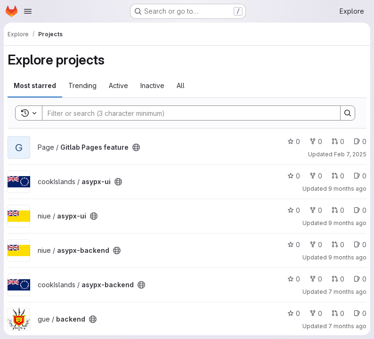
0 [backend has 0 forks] (315, 313)
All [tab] (181, 85)
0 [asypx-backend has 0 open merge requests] (338, 245)
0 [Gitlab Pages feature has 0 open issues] (360, 141)
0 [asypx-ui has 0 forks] (315, 176)
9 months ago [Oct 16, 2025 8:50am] (347, 188)
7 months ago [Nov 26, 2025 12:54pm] (347, 291)
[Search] (186, 113)
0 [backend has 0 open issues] (360, 313)
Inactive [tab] (152, 85)
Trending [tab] (82, 85)
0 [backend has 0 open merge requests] (338, 313)
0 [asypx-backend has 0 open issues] (360, 245)
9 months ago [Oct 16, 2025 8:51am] (347, 222)
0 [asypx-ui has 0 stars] (293, 176)
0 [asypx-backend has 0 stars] (293, 245)
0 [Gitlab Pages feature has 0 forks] (315, 141)
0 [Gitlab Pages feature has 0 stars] (293, 141)
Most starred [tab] (35, 85)
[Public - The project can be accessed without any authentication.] (136, 147)
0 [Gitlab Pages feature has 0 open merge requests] (338, 141)
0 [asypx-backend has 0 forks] (315, 245)
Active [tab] (118, 85)
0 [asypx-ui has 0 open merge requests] (338, 176)
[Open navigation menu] (27, 11)
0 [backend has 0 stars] (293, 313)
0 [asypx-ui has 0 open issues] (360, 176)
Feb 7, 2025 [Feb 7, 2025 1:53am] (350, 154)
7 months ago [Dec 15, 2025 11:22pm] (347, 326)
